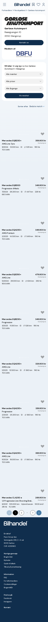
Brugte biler (8, 557)
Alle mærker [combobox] (11, 74)
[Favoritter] (38, 4)
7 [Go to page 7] (32, 513)
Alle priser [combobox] (10, 81)
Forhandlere (7, 10)
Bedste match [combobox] (36, 106)
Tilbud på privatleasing (12, 567)
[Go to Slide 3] (22, 134)
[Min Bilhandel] (43, 4)
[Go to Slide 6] (26, 134)
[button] (24, 124)
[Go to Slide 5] (25, 134)
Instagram (8, 601)
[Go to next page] (38, 512)
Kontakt (7, 607)
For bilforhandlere (10, 581)
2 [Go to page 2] (21, 513)
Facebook (8, 598)
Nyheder (7, 560)
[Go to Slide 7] (28, 134)
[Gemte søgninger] (33, 4)
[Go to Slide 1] (19, 134)
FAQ (5, 577)
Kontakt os (24, 42)
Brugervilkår (8, 587)
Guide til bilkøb (9, 563)
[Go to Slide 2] (21, 134)
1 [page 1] (15, 513)
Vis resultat (24, 95)
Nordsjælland (19, 10)
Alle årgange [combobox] (12, 88)
